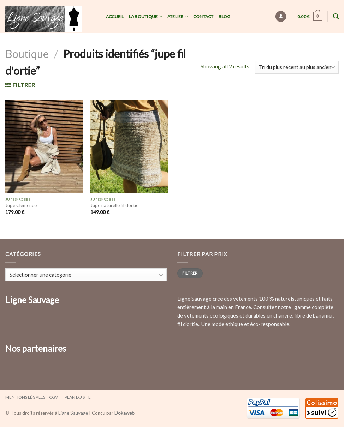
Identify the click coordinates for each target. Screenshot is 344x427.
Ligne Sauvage (73, 413)
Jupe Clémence (21, 205)
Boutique (27, 53)
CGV (53, 397)
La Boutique (145, 16)
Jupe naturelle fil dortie (114, 205)
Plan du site (78, 397)
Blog (225, 16)
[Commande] (297, 67)
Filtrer (189, 273)
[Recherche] (336, 16)
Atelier (177, 16)
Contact (203, 16)
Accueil (115, 16)
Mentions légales (25, 397)
